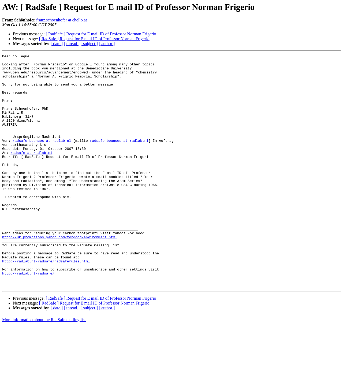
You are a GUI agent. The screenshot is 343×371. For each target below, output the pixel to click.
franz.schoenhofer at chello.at (61, 20)
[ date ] (57, 43)
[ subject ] (89, 43)
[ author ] (107, 43)
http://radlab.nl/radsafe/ (28, 317)
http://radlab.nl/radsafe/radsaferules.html (46, 302)
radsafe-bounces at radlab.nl (42, 158)
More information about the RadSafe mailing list (44, 366)
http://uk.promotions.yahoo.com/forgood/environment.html (59, 274)
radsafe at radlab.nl (31, 172)
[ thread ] (72, 43)
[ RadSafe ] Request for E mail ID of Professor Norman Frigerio (101, 34)
